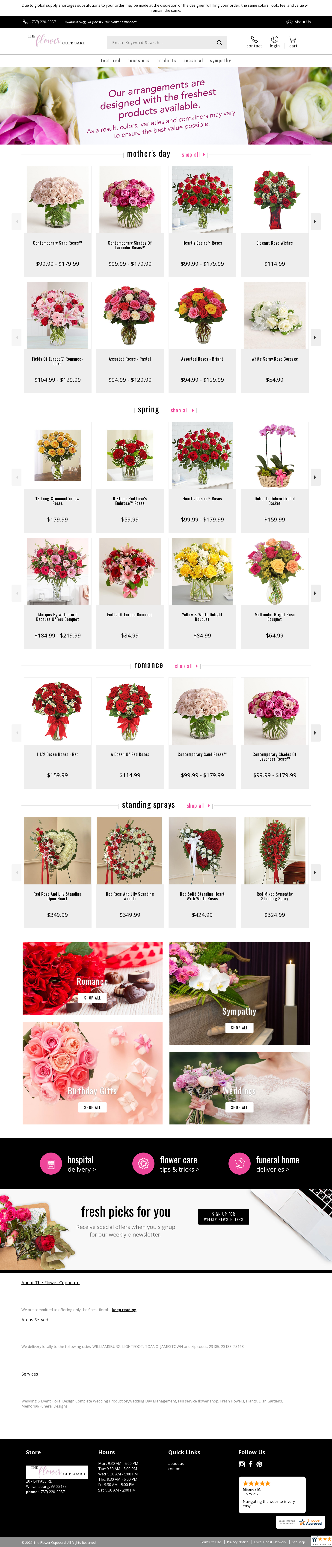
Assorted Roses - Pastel (130, 359)
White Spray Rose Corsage (275, 359)
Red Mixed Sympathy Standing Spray (275, 896)
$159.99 (274, 519)
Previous (16, 221)
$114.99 (274, 263)
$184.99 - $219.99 (57, 635)
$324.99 (274, 914)
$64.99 (275, 635)
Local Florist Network (270, 1542)
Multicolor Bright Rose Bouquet (275, 616)
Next (316, 221)
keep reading (124, 1309)
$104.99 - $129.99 (57, 379)
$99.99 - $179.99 (57, 263)
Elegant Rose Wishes (275, 243)
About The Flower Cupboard (50, 1282)
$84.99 (130, 635)
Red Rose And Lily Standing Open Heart (58, 896)
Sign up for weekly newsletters (223, 1216)
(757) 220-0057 (43, 21)
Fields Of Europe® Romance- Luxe (57, 361)
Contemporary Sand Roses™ (57, 243)
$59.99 (130, 519)
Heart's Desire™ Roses (202, 243)
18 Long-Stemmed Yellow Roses (58, 500)
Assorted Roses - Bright (202, 359)
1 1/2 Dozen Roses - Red (57, 754)
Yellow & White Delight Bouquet (202, 616)
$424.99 (202, 914)
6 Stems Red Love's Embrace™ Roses (130, 500)
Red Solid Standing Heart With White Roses (202, 896)
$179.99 (57, 519)
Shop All (191, 154)
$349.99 (57, 914)
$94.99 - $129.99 (130, 379)
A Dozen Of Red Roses (130, 754)
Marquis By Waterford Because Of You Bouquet (57, 616)
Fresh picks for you (126, 1219)
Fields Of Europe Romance (130, 614)
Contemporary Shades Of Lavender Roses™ (130, 245)
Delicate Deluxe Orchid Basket (275, 500)
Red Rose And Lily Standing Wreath (130, 896)
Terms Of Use (210, 1542)
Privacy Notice (237, 1542)
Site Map (298, 1542)
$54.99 (275, 379)
